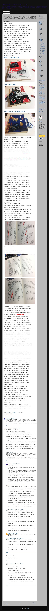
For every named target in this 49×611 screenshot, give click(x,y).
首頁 (20, 602)
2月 (40, 61)
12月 (41, 39)
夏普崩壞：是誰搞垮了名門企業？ (10, 84)
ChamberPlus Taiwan (9, 428)
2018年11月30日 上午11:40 (14, 533)
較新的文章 (6, 602)
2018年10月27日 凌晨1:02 (11, 555)
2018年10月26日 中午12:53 (16, 463)
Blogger (28, 608)
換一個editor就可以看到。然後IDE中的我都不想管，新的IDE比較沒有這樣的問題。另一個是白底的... (42, 102)
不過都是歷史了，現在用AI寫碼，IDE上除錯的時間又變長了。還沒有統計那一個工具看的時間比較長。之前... (42, 97)
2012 (40, 70)
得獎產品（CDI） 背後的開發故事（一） (42, 109)
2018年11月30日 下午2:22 (20, 538)
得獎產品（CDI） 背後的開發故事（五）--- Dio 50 (42, 112)
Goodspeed (7, 418)
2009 (40, 74)
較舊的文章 (34, 602)
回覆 (6, 425)
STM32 (40, 24)
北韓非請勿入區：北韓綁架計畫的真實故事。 (12, 57)
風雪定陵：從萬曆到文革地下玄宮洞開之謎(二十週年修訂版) (14, 111)
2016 (40, 65)
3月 (40, 60)
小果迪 (9, 533)
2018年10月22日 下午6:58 (13, 418)
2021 (40, 34)
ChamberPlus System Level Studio (15, 4)
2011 (40, 71)
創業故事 (40, 22)
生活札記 (40, 16)
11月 (41, 40)
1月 (40, 62)
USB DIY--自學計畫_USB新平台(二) (42, 51)
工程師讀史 (40, 23)
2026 (40, 28)
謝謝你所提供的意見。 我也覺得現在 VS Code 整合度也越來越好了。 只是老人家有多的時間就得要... (42, 92)
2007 (40, 76)
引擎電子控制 (40, 20)
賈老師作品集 (40, 21)
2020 (40, 35)
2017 (40, 64)
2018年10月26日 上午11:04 (12, 452)
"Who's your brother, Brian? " (42, 46)
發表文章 (5, 11)
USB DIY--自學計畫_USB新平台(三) (42, 44)
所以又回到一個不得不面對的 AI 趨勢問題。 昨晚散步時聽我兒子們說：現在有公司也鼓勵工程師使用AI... (42, 87)
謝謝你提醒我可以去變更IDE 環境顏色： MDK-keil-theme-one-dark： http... (42, 81)
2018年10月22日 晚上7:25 (17, 428)
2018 (40, 38)
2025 (40, 29)
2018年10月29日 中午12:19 (20, 563)
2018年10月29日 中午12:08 (20, 509)
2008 (40, 75)
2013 (40, 69)
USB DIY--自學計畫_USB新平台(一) (42, 54)
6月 (40, 57)
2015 (40, 66)
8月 (40, 56)
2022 (40, 33)
